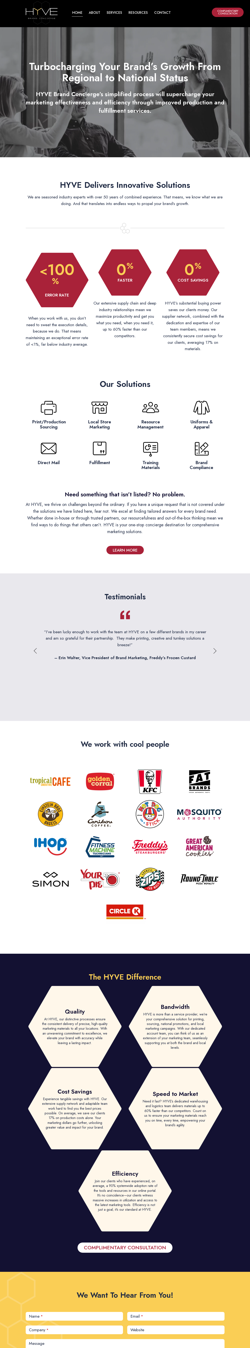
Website (137, 1330)
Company (39, 1330)
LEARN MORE (125, 550)
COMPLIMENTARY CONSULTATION (227, 12)
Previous (35, 650)
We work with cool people (125, 744)
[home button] (42, 12)
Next (214, 650)
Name (36, 1316)
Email (136, 1316)
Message (36, 1343)
